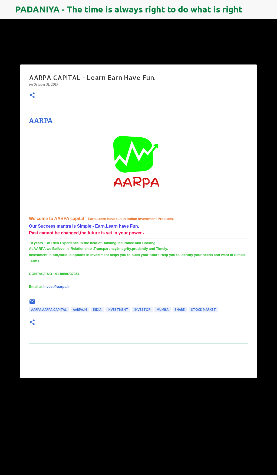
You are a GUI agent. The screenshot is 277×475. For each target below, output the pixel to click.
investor (142, 309)
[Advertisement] (138, 424)
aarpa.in (80, 309)
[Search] (250, 9)
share (180, 309)
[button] (32, 95)
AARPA (40, 121)
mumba (163, 309)
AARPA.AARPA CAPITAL (49, 309)
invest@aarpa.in (56, 287)
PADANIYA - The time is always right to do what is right (128, 9)
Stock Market (203, 309)
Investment (118, 309)
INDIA (97, 309)
